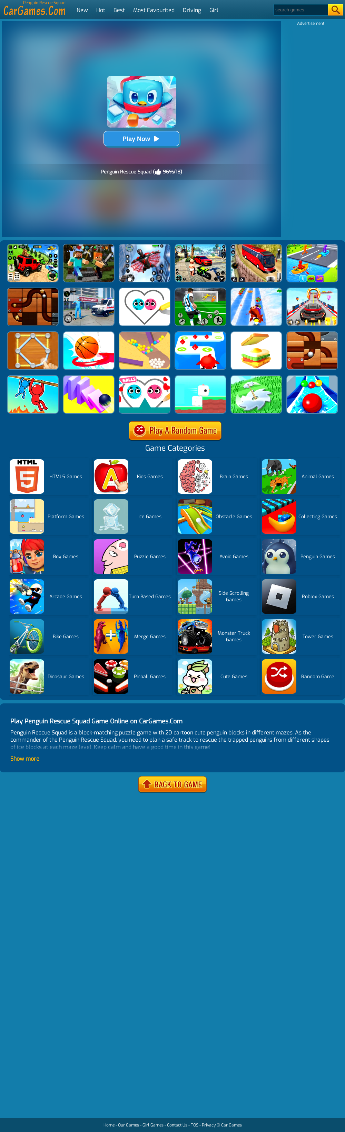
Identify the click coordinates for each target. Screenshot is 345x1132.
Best (119, 10)
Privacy (209, 1125)
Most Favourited (154, 10)
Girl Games (153, 1125)
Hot (100, 10)
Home (109, 1125)
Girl (213, 10)
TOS (194, 1125)
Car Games (231, 1125)
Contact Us (177, 1125)
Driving (192, 10)
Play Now (141, 138)
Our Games (128, 1125)
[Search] (300, 10)
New (82, 10)
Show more (24, 758)
